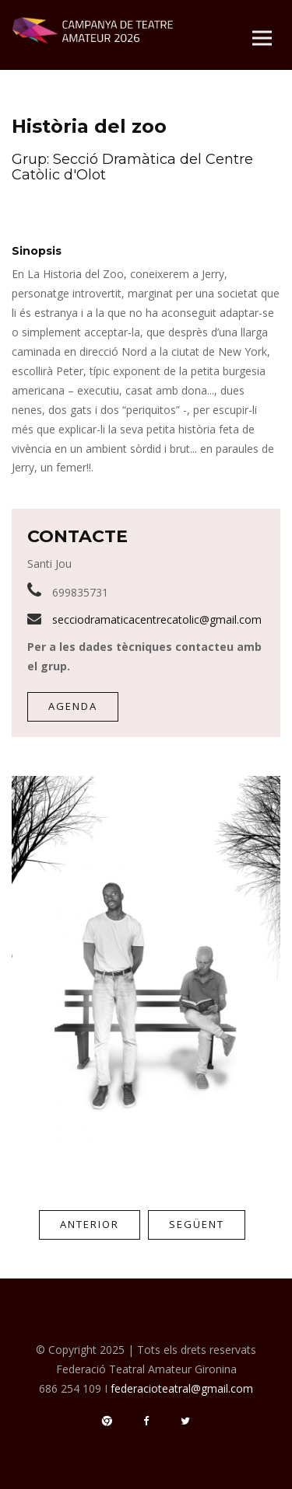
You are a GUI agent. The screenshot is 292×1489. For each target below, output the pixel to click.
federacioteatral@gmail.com (182, 1388)
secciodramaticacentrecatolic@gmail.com (157, 619)
